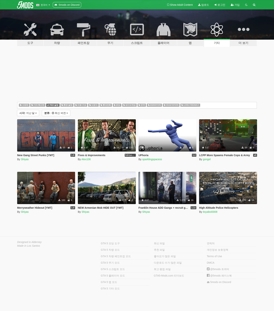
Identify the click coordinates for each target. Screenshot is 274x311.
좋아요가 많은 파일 (165, 256)
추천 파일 (159, 249)
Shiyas (25, 159)
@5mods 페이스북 (219, 275)
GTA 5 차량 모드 (110, 249)
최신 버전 (56, 113)
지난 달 (28, 113)
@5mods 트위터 (218, 269)
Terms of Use (214, 256)
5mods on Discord (219, 282)
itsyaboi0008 (210, 211)
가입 (235, 4)
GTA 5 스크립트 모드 (113, 269)
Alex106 (86, 159)
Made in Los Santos (28, 245)
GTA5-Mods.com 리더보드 (169, 275)
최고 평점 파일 (162, 269)
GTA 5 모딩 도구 (110, 243)
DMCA (210, 262)
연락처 (211, 243)
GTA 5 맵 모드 (109, 282)
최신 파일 (159, 243)
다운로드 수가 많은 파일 (168, 262)
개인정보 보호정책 (217, 249)
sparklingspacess (152, 159)
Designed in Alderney (29, 242)
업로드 (203, 4)
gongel (207, 159)
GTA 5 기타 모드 (110, 288)
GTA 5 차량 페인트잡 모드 (116, 256)
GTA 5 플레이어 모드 (113, 275)
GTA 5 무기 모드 (110, 262)
